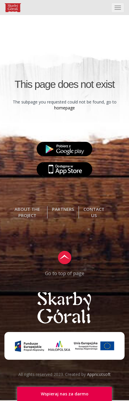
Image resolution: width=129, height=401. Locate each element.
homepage (64, 108)
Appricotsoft (99, 374)
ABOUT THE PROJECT (27, 212)
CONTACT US (93, 212)
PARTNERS (63, 209)
